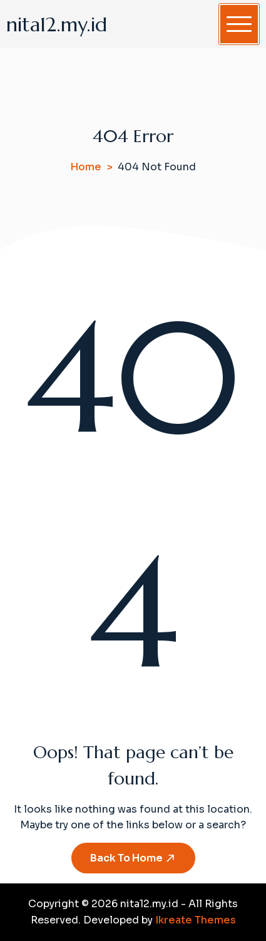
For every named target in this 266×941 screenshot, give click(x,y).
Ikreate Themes (195, 920)
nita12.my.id (56, 24)
